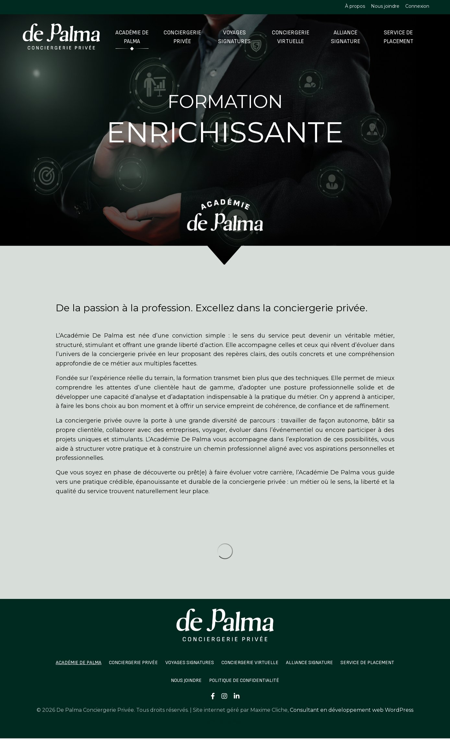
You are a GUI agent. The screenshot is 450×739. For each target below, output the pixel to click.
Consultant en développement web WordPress (351, 710)
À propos (355, 6)
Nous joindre (385, 6)
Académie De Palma (132, 37)
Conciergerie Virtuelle (290, 37)
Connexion (417, 6)
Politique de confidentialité (245, 680)
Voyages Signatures (234, 37)
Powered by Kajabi (225, 721)
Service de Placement (398, 37)
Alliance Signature (345, 37)
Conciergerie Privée (181, 37)
